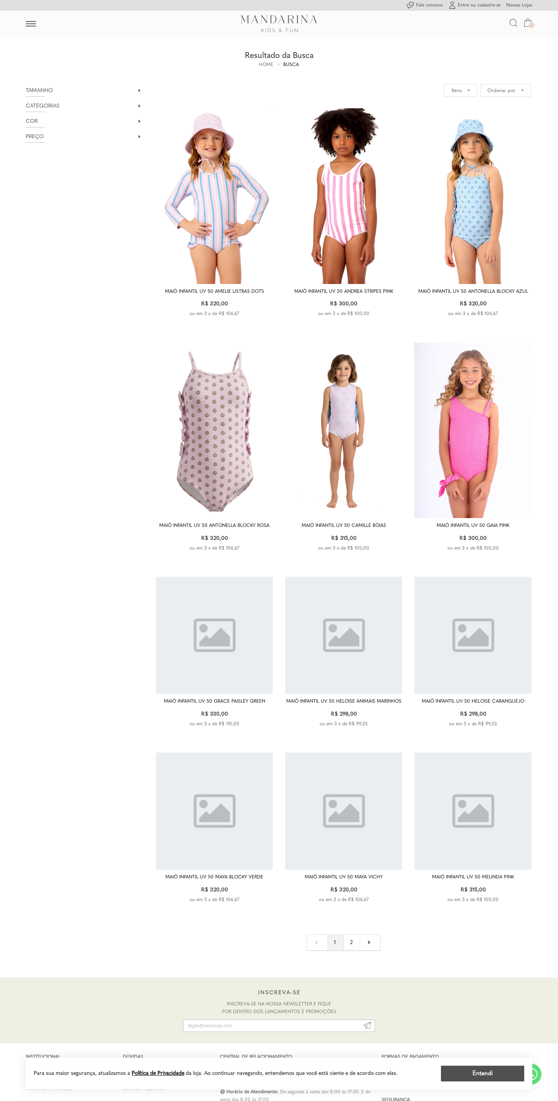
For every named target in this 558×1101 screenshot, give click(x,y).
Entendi (482, 1073)
